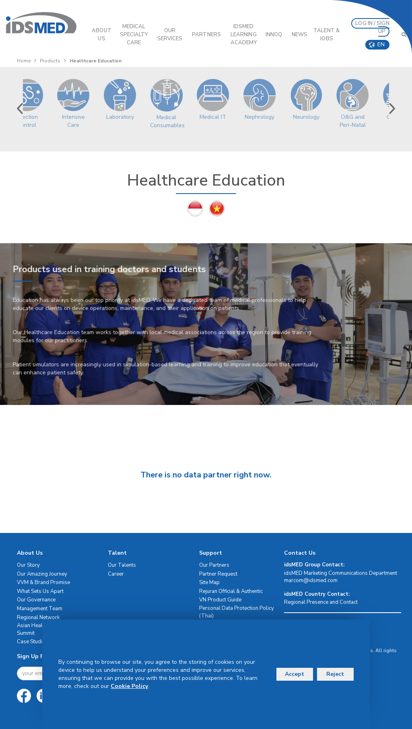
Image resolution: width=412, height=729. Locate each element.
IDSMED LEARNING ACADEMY (244, 34)
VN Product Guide (220, 599)
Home (24, 61)
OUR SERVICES (170, 34)
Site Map (209, 582)
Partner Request (218, 574)
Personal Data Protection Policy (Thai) (236, 612)
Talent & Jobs (326, 34)
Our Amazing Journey (42, 574)
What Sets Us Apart (40, 591)
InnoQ (274, 34)
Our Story (28, 565)
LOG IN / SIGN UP (372, 27)
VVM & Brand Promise (43, 582)
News (299, 34)
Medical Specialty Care (134, 34)
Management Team (39, 608)
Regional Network (38, 617)
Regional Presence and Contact (321, 602)
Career (116, 574)
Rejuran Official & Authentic (231, 591)
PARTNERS (206, 34)
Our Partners (214, 565)
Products (50, 61)
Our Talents (122, 565)
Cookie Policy (129, 686)
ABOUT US (101, 34)
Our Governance (36, 599)
